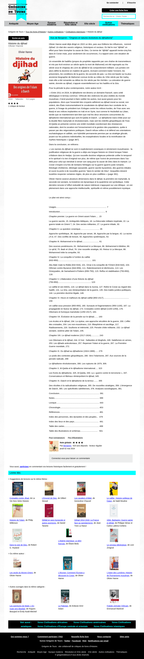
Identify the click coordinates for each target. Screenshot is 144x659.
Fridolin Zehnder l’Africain (117, 606)
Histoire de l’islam (17, 520)
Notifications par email (98, 641)
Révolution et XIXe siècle (70, 24)
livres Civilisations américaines (90, 622)
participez (24, 466)
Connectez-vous (58, 458)
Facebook (76, 641)
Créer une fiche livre (119, 10)
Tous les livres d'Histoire (36, 32)
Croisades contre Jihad (19, 498)
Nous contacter (104, 637)
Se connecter (113, 3)
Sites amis (124, 637)
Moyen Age (33, 23)
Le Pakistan (63, 606)
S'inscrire (131, 3)
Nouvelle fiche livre (80, 637)
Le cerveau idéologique (117, 545)
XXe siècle (89, 23)
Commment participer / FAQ (50, 637)
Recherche (21, 652)
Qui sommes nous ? (20, 637)
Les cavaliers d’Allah (83, 498)
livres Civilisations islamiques (109, 626)
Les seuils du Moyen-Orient (21, 573)
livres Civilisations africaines (53, 622)
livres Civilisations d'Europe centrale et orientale (63, 626)
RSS (84, 641)
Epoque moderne (51, 24)
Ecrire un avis (18, 38)
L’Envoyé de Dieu (49, 498)
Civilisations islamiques (75, 32)
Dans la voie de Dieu (18, 545)
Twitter (67, 641)
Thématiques (127, 23)
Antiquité (13, 23)
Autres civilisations (108, 24)
